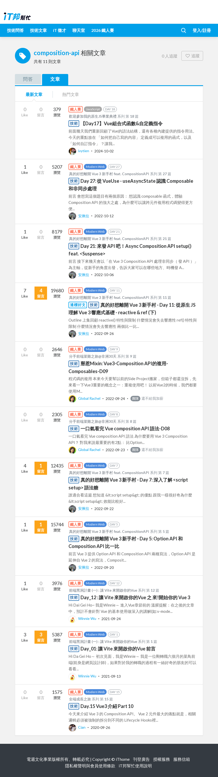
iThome (123, 759)
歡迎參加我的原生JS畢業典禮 (93, 116)
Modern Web (95, 167)
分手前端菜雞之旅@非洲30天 (93, 356)
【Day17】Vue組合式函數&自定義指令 (122, 123)
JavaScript (93, 109)
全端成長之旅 (80, 699)
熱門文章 (70, 94)
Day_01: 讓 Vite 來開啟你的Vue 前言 (118, 649)
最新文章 (34, 94)
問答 (28, 79)
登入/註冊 (202, 30)
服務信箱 (181, 759)
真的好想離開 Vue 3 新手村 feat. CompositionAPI (109, 174)
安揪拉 (79, 216)
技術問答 (15, 30)
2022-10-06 (104, 274)
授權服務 (161, 759)
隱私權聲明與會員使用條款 (90, 765)
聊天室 (78, 30)
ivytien (79, 150)
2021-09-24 (111, 618)
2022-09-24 (115, 398)
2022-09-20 (104, 567)
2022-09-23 (115, 449)
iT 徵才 (59, 30)
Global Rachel (84, 398)
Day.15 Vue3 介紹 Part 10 (107, 706)
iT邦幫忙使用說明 (135, 765)
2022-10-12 (104, 216)
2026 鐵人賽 (102, 30)
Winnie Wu (82, 618)
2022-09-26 (104, 333)
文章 (55, 79)
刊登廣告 (141, 759)
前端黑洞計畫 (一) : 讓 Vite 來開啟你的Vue (103, 590)
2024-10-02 (104, 150)
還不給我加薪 (146, 398)
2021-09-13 (111, 676)
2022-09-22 (104, 508)
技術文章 (38, 30)
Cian (77, 727)
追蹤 (192, 55)
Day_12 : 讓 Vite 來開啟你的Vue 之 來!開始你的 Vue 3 (135, 597)
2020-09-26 (100, 727)
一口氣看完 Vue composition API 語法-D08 (125, 428)
